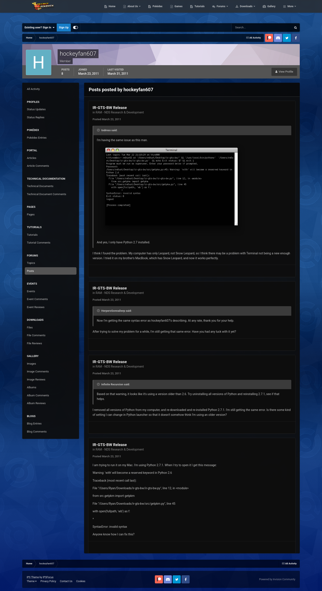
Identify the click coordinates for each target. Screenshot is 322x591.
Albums (31, 387)
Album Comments (38, 395)
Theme (32, 581)
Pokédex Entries (37, 137)
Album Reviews (36, 403)
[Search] (249, 27)
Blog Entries (34, 423)
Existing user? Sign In (39, 27)
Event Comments (37, 299)
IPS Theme (33, 577)
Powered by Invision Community (277, 579)
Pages (31, 214)
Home (132, 10)
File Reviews (34, 343)
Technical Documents (40, 186)
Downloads (266, 10)
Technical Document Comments (46, 194)
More (290, 10)
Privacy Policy (48, 581)
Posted (107, 119)
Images (31, 363)
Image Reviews (36, 379)
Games (198, 10)
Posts (30, 271)
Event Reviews (35, 307)
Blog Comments (37, 431)
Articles (31, 158)
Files (30, 327)
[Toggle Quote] (99, 130)
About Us (153, 10)
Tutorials (219, 10)
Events (31, 291)
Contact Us (66, 581)
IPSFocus (48, 577)
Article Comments (38, 165)
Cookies (80, 581)
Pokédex (177, 10)
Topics (31, 263)
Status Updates (36, 109)
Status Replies (35, 117)
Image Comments (38, 371)
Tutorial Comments (38, 242)
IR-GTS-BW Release (110, 107)
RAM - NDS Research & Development (120, 112)
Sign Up (63, 27)
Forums (241, 10)
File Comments (36, 335)
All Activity (33, 89)
